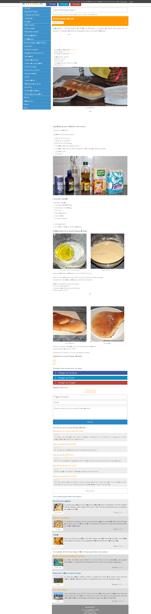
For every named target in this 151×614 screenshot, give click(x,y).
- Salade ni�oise (29, 80)
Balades (87, 611)
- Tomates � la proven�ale (33, 63)
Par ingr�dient (30, 35)
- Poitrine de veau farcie (32, 70)
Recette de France (31, 15)
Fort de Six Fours (60, 589)
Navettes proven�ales (62, 500)
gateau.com (94, 608)
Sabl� (55, 534)
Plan (95, 612)
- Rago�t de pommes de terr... (34, 53)
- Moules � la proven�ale (33, 94)
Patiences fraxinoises (61, 517)
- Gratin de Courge (30, 67)
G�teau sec (28, 101)
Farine (26, 104)
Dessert (26, 97)
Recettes (93, 611)
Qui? (85, 612)
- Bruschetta (28, 87)
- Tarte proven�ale (30, 73)
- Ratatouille (28, 46)
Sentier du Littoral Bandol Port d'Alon (68, 555)
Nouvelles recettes (31, 32)
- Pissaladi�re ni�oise (32, 91)
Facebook (28, 18)
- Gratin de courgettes (31, 49)
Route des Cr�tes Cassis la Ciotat (67, 572)
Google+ (27, 22)
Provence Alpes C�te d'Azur (35, 43)
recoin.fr (91, 606)
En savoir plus (123, 1)
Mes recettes (29, 25)
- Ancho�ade (28, 56)
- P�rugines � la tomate (32, 84)
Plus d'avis (90, 490)
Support (90, 612)
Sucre (26, 108)
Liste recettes (29, 28)
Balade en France (31, 11)
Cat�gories (29, 39)
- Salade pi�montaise (31, 60)
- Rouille (26, 77)
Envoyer (90, 421)
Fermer (131, 1)
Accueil (27, 8)
